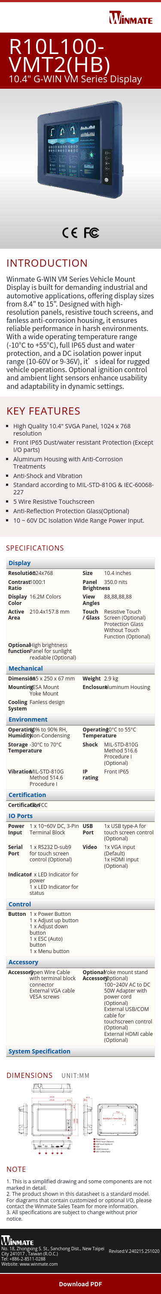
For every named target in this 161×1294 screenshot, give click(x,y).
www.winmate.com (39, 1264)
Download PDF (80, 1283)
